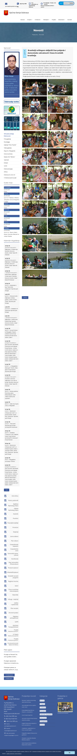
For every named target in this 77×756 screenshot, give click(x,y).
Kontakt (70, 19)
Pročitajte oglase (9, 675)
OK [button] (69, 752)
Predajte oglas (9, 678)
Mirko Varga (9, 76)
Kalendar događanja (46, 714)
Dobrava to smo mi (9, 175)
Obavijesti (46, 19)
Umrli (5, 166)
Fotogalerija (7, 139)
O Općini (29, 19)
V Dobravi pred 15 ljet (10, 178)
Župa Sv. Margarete (9, 151)
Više (7, 489)
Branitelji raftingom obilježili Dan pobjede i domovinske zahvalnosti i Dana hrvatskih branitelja (46, 53)
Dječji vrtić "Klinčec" (9, 157)
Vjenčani (6, 160)
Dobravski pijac (8, 169)
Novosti (23, 19)
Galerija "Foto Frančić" (10, 145)
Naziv (61, 3)
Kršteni (6, 163)
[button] (14, 753)
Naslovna (35, 34)
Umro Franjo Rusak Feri (27, 715)
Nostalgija (7, 142)
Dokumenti (61, 19)
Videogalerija (8, 148)
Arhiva (5, 172)
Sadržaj (71, 3)
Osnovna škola (8, 154)
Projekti (54, 19)
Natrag (25, 297)
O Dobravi (38, 19)
